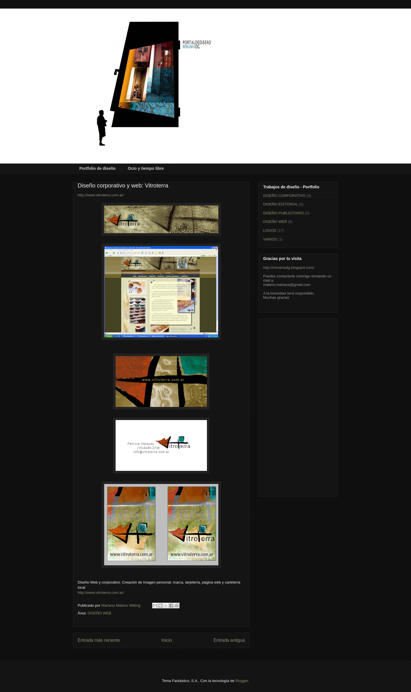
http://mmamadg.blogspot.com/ (288, 267)
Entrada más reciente (99, 640)
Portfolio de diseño (97, 168)
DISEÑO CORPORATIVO (284, 195)
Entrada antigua (229, 640)
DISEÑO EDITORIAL (280, 204)
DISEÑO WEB (99, 613)
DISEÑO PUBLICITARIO (283, 213)
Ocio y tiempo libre (146, 168)
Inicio (167, 640)
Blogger (241, 681)
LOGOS (269, 230)
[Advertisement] (298, 406)
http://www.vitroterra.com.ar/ (101, 195)
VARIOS (270, 239)
